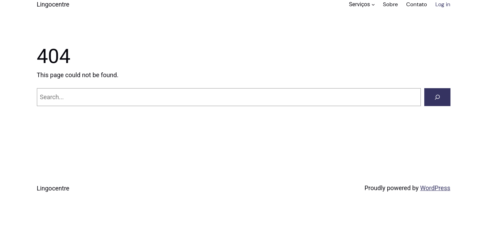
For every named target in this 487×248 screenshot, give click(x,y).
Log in (442, 4)
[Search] (437, 97)
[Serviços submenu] (373, 4)
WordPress (435, 188)
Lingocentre (53, 4)
